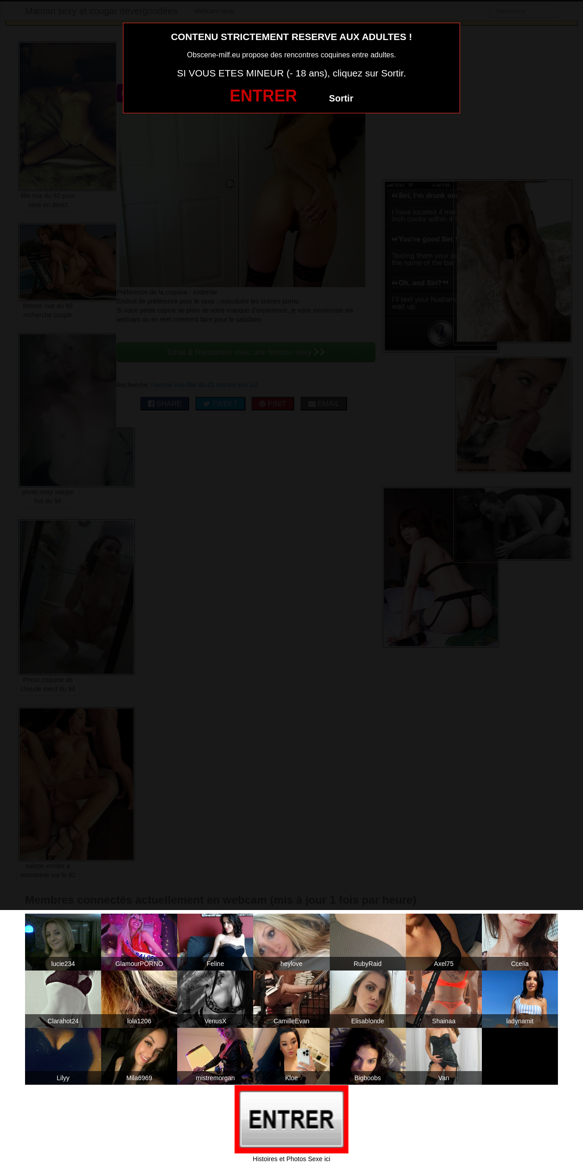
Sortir (341, 98)
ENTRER (263, 95)
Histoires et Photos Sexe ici (291, 1159)
